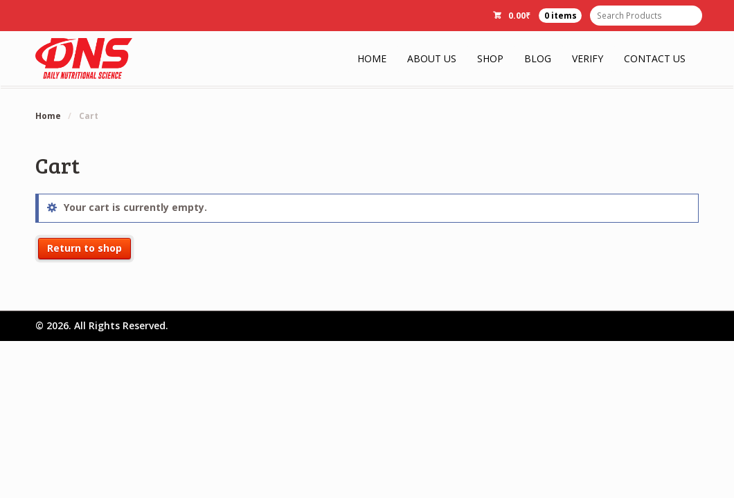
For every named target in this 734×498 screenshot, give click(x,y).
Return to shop (84, 248)
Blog (537, 58)
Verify (587, 58)
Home (371, 58)
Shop (490, 58)
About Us (431, 58)
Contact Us (655, 58)
